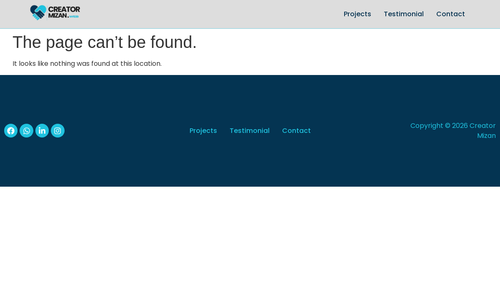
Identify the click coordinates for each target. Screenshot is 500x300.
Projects (357, 14)
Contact (450, 14)
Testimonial (404, 14)
